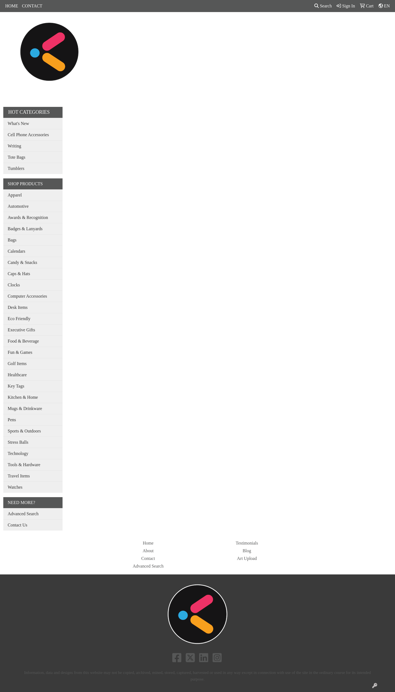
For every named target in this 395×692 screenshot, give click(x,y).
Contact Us (17, 525)
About (148, 550)
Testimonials (247, 543)
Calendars (16, 251)
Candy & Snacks (22, 262)
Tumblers (16, 168)
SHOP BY (301, 24)
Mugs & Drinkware (25, 408)
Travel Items (19, 476)
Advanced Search (23, 513)
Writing (14, 146)
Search (323, 6)
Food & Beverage (23, 341)
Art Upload (247, 558)
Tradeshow (256, 24)
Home (148, 543)
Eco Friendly (19, 318)
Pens (279, 24)
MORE (325, 24)
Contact (148, 558)
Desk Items (17, 307)
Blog (246, 550)
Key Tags (16, 386)
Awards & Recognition (28, 217)
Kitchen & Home (23, 397)
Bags (184, 24)
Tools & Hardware (24, 464)
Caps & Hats (19, 273)
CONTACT (32, 6)
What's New (18, 123)
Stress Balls (18, 442)
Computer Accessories (27, 296)
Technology (18, 453)
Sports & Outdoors (24, 431)
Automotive (18, 206)
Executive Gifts (21, 330)
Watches (15, 487)
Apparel (164, 24)
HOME (11, 6)
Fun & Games (20, 352)
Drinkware (207, 24)
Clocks (14, 285)
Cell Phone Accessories (28, 134)
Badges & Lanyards (25, 228)
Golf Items (17, 363)
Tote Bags (16, 157)
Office (231, 24)
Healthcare (17, 374)
